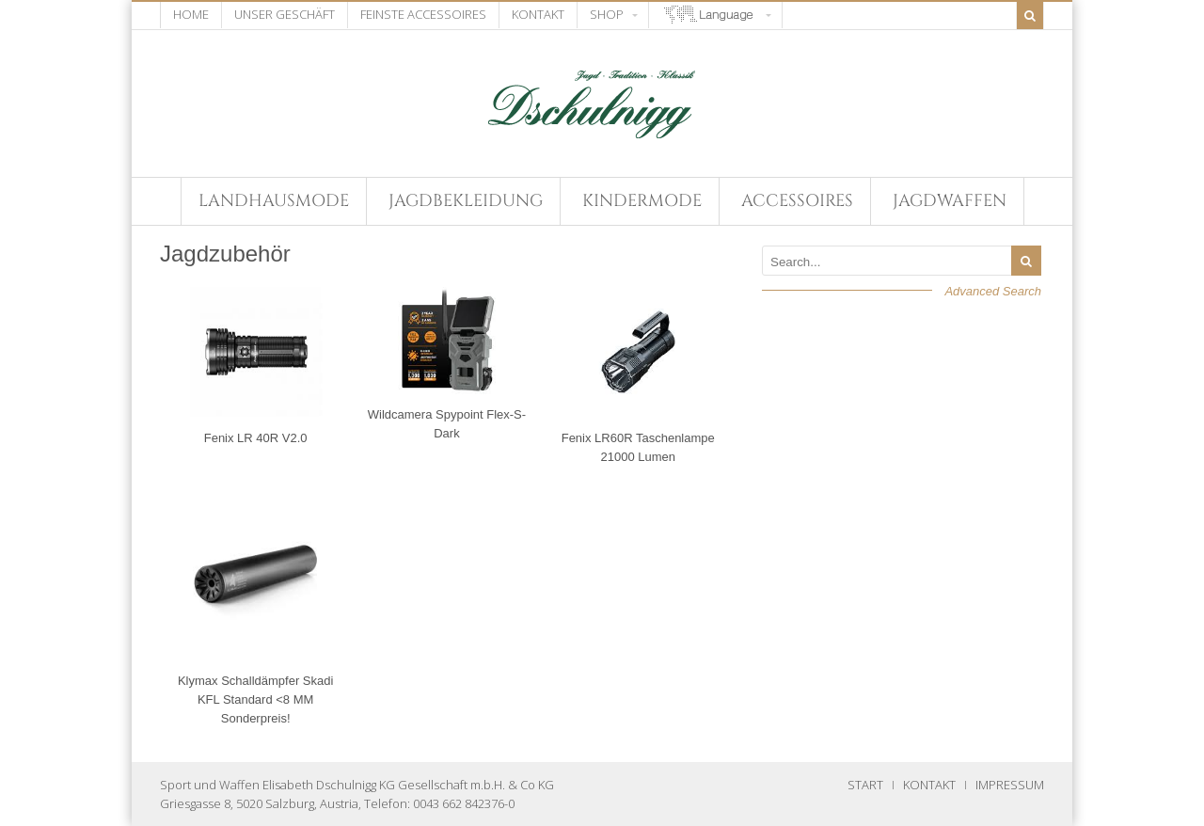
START (865, 784)
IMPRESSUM (1009, 784)
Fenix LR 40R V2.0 (256, 438)
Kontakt (538, 14)
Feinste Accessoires (423, 14)
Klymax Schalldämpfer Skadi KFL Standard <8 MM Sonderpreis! (255, 699)
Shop (607, 14)
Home (191, 14)
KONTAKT (929, 784)
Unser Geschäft (284, 14)
